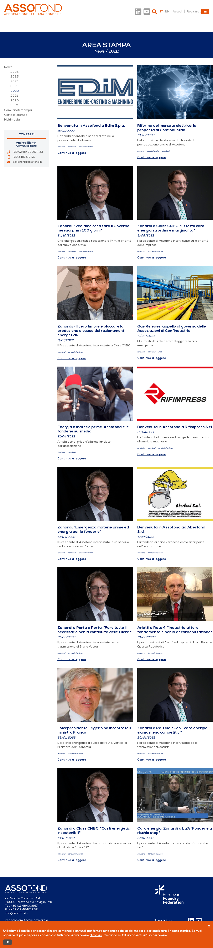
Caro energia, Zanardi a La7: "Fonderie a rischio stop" (174, 830)
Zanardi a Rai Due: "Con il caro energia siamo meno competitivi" (172, 730)
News (8, 67)
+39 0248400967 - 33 (27, 152)
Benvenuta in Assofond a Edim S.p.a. (91, 125)
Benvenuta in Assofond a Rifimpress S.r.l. (175, 427)
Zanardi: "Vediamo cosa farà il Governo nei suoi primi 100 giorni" (93, 228)
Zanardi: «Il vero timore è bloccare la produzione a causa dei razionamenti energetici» (91, 330)
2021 (14, 95)
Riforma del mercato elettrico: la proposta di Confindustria (166, 127)
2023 (14, 86)
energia (140, 151)
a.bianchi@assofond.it (27, 162)
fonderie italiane (85, 147)
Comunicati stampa (18, 110)
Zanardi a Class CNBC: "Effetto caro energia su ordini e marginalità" (170, 228)
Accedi (177, 11)
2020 (14, 100)
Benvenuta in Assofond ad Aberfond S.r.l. (171, 529)
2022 (14, 91)
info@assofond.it (16, 913)
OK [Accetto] (7, 942)
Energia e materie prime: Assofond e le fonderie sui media (93, 429)
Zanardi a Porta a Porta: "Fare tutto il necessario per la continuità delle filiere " (94, 629)
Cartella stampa (15, 115)
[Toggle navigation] (205, 11)
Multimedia (12, 119)
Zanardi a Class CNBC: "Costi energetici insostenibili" (93, 830)
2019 (14, 105)
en (167, 11)
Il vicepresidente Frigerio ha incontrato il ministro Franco (94, 730)
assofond (72, 147)
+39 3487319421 (23, 157)
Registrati (194, 11)
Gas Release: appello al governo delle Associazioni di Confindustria (171, 328)
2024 (14, 81)
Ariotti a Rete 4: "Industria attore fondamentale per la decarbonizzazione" (174, 629)
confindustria (153, 151)
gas (160, 352)
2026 (14, 72)
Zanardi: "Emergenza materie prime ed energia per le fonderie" (93, 529)
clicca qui (96, 935)
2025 (14, 76)
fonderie (61, 147)
